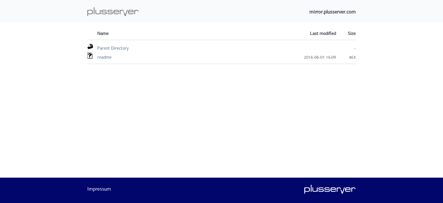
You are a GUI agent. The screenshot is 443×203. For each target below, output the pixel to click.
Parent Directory (113, 48)
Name (102, 33)
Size (352, 33)
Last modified (323, 33)
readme (104, 57)
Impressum (99, 189)
